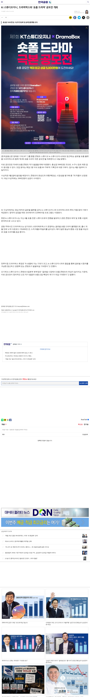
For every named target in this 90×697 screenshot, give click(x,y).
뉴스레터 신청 (83, 383)
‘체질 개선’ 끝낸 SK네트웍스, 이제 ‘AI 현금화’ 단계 (20, 359)
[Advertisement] (45, 327)
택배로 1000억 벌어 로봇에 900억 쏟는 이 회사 (19, 353)
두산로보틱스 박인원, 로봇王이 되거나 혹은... (18, 356)
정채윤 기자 (17, 344)
